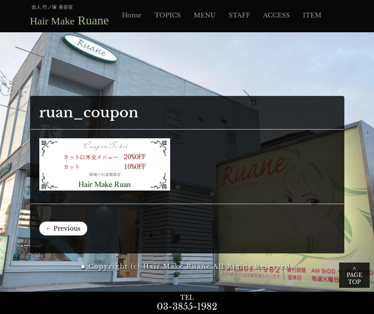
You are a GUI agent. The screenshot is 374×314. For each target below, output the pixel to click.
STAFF (239, 15)
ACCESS (276, 15)
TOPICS (167, 15)
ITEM (312, 15)
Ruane (69, 20)
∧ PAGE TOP (354, 275)
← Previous (63, 228)
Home (131, 15)
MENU (205, 15)
